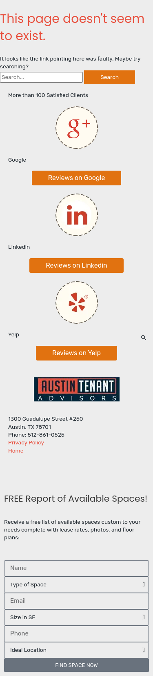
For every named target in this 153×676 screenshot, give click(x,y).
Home (15, 450)
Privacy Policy (26, 442)
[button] (77, 178)
